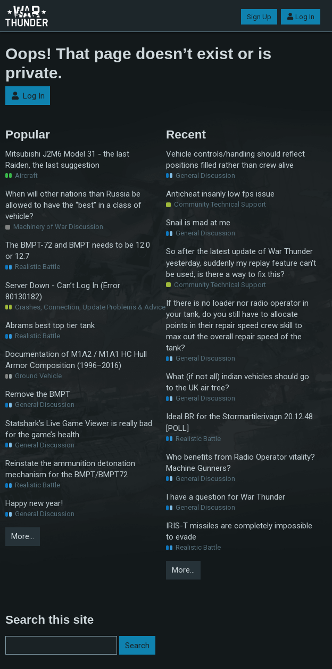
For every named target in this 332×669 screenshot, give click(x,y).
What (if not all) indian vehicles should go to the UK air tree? (237, 382)
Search (137, 645)
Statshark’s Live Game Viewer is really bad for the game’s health (78, 429)
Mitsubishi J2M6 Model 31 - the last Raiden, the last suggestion (67, 159)
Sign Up (259, 17)
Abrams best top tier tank (50, 325)
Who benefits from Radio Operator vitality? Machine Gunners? (240, 462)
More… (22, 536)
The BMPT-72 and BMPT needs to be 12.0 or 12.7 (77, 250)
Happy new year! (34, 503)
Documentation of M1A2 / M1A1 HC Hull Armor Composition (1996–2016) (76, 359)
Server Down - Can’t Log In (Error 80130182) (62, 291)
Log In (300, 17)
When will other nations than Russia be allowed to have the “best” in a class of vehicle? (73, 205)
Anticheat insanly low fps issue (220, 194)
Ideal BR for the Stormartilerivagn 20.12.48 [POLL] (239, 422)
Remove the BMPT (37, 394)
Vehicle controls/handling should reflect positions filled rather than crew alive (235, 159)
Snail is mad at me (198, 222)
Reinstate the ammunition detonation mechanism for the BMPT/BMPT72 (70, 469)
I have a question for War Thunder (225, 497)
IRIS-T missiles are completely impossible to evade (239, 531)
